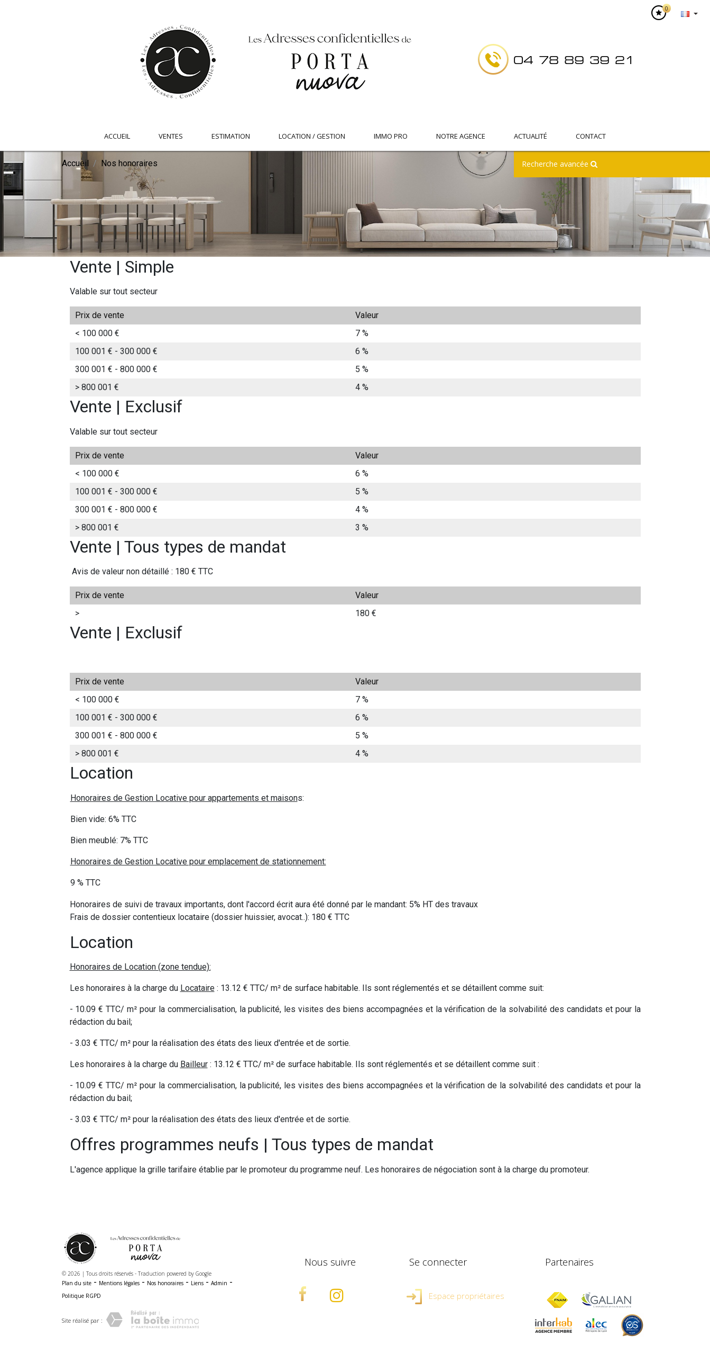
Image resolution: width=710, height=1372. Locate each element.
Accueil (117, 136)
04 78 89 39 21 (574, 60)
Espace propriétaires (455, 1295)
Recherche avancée (559, 164)
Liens (197, 1283)
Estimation (230, 136)
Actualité (530, 136)
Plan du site (76, 1283)
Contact (591, 136)
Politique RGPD (81, 1295)
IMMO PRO (391, 136)
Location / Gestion (312, 136)
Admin (219, 1283)
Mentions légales (119, 1283)
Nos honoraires (165, 1283)
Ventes (171, 136)
